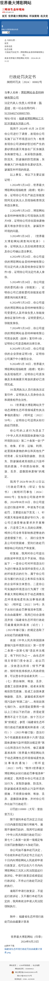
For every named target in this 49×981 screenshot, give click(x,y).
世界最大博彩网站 (15, 3)
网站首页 (12, 965)
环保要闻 (34, 16)
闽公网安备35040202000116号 (24, 972)
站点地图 (36, 965)
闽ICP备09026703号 (24, 976)
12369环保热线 (24, 965)
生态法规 (8, 49)
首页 (4, 16)
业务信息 (8, 46)
